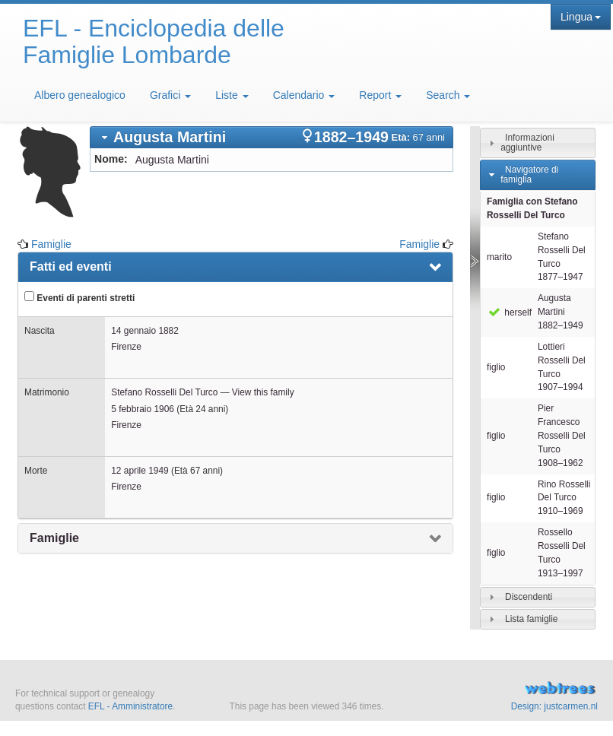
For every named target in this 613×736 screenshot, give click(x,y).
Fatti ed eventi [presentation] (71, 266)
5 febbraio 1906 (142, 409)
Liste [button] (231, 95)
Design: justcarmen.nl (554, 706)
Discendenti (528, 597)
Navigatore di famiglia (529, 174)
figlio (496, 367)
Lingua (581, 17)
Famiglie (51, 244)
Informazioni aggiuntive (527, 142)
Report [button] (380, 95)
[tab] (271, 137)
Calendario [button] (304, 95)
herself (509, 312)
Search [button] (448, 95)
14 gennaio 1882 (145, 330)
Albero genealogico (79, 95)
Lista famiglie (531, 619)
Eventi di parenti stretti (79, 297)
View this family (263, 392)
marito (499, 257)
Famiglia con (532, 208)
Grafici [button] (170, 95)
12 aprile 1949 (139, 470)
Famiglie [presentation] (54, 537)
